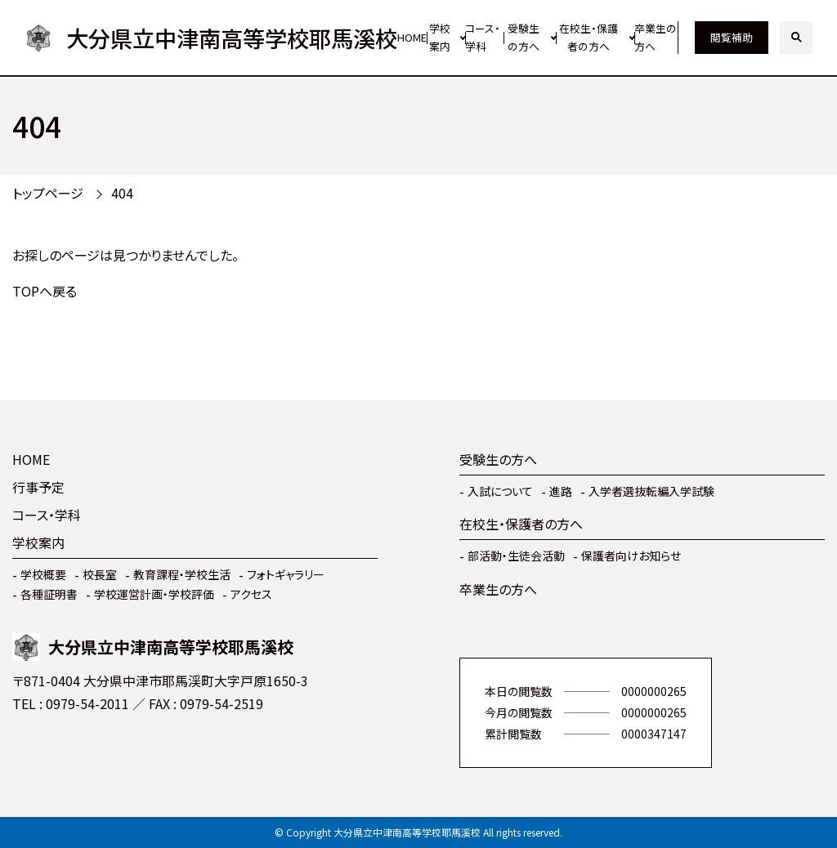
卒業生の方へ (655, 37)
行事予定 (38, 487)
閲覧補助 (731, 37)
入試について (500, 491)
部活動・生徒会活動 (516, 555)
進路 (560, 491)
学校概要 (43, 574)
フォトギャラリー (286, 574)
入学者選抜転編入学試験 (651, 491)
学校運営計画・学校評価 (154, 594)
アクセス (251, 594)
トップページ (47, 193)
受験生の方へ (523, 37)
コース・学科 (482, 37)
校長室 (100, 574)
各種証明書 (49, 594)
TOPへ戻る (44, 291)
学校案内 (439, 37)
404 (122, 193)
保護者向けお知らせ (631, 555)
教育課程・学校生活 (182, 574)
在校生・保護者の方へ (588, 37)
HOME (412, 37)
